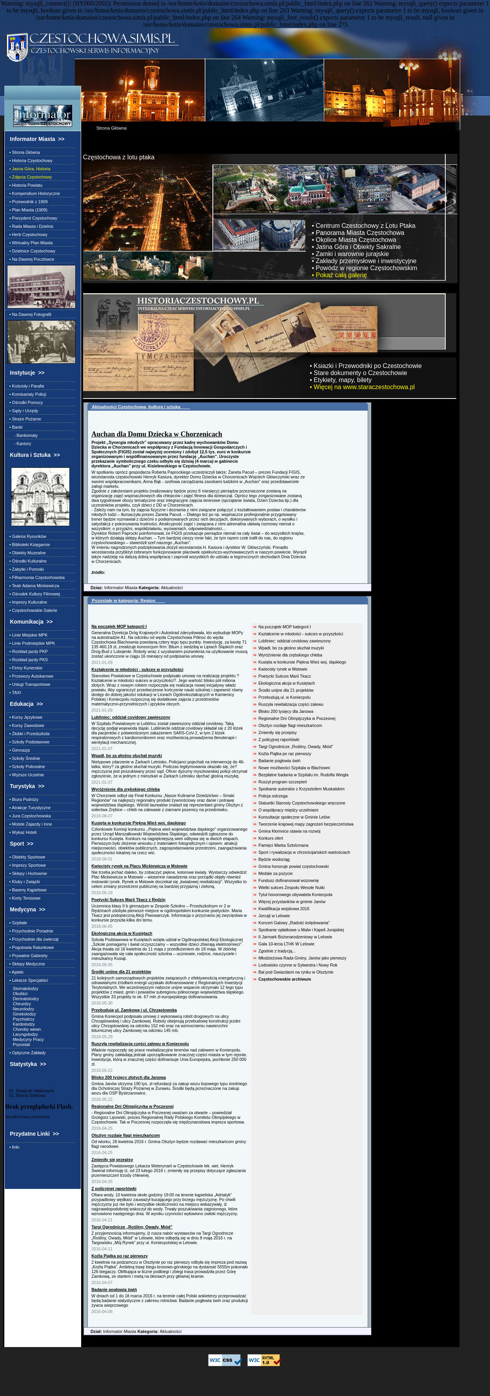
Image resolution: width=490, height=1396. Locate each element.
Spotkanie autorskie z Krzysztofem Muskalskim (301, 788)
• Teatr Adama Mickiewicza (33, 585)
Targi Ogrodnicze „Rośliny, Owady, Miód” (295, 746)
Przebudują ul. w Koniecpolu (284, 697)
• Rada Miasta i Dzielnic (30, 226)
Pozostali (18, 1044)
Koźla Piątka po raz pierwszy (284, 753)
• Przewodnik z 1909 (27, 201)
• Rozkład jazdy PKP (27, 651)
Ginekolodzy (21, 1014)
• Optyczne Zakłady (26, 1052)
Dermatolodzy (23, 998)
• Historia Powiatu (24, 185)
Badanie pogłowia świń (279, 760)
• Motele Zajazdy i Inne (29, 824)
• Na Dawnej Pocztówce (30, 259)
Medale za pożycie (275, 873)
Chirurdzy (19, 1003)
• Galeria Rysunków (26, 536)
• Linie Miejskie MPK (27, 635)
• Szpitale (17, 922)
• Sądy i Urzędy (22, 410)
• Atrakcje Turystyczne (29, 807)
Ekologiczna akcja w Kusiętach (286, 683)
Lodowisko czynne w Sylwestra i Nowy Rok (298, 965)
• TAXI (14, 692)
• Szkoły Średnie (23, 758)
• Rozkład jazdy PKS (27, 659)
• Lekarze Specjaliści (27, 980)
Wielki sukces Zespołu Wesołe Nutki (291, 887)
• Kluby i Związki (23, 881)
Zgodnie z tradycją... (277, 951)
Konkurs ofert (270, 838)
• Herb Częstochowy (27, 234)
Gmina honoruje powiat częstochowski (293, 866)
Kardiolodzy (21, 1024)
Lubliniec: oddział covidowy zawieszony (294, 640)
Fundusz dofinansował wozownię (288, 880)
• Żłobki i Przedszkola (28, 733)
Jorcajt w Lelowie (274, 915)
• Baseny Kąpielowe (27, 889)
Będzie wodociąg (274, 859)
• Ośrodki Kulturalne (27, 561)
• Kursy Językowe (24, 717)
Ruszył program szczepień (282, 781)
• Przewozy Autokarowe (30, 676)
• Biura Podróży (22, 799)
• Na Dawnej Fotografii (29, 314)
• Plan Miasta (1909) (27, 209)
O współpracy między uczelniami (288, 810)
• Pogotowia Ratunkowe (30, 947)
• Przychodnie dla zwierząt (33, 939)
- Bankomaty (22, 435)
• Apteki (15, 972)
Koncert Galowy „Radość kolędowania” (294, 922)
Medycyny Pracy (25, 1039)
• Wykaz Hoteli (21, 832)
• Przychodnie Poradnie (30, 931)
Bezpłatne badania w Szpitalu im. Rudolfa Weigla (303, 774)
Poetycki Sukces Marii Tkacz (284, 676)
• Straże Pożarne (24, 419)
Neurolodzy (20, 1008)
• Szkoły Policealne (26, 766)
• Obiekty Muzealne (26, 552)
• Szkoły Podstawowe (28, 741)
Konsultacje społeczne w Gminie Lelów (294, 817)
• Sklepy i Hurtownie (27, 873)
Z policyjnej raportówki (278, 739)
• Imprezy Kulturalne (27, 602)
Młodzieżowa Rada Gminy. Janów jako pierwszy (302, 958)
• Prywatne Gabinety (27, 955)
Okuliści (17, 993)
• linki (13, 1147)
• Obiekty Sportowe (26, 857)
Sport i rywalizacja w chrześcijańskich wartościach (304, 852)
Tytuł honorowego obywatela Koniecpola (295, 894)
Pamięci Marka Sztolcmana (283, 845)
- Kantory (19, 443)
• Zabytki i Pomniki (25, 569)
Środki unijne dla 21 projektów (286, 690)
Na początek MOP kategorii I (284, 626)
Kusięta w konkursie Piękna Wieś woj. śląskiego (302, 662)
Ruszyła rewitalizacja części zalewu (290, 704)
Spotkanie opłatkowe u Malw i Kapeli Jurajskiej (301, 929)
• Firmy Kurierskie (24, 668)
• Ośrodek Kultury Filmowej (33, 594)
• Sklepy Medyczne (26, 963)
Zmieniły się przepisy (277, 732)
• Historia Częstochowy (30, 160)
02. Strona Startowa (25, 1095)
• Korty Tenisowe (23, 898)
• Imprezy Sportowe (26, 865)
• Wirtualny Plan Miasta (30, 242)
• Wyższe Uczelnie (25, 774)
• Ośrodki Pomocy (25, 402)
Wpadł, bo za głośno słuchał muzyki (291, 648)
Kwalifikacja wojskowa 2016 (283, 908)
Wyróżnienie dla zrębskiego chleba (290, 655)
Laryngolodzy (22, 1034)
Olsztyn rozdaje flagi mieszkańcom (290, 725)
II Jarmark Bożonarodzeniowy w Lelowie (295, 936)
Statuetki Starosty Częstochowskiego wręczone (301, 803)
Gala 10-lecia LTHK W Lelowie (286, 943)
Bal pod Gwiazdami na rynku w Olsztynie (295, 972)
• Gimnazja (18, 750)
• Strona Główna (23, 152)
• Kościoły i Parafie (25, 386)
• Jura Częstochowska (29, 815)
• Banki (15, 427)
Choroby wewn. (24, 1029)
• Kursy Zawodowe (25, 725)
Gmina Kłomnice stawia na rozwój (289, 831)
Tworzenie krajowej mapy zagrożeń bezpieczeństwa (306, 824)
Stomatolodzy (22, 988)
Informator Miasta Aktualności (133, 587)
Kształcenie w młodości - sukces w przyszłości (300, 633)
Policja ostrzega (272, 796)
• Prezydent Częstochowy (32, 218)
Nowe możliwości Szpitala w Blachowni (294, 767)
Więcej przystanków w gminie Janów (291, 901)
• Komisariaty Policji (26, 394)
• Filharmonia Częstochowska (36, 577)
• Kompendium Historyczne (33, 193)
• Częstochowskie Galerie (32, 610)
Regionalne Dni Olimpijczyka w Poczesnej (296, 718)
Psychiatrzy (20, 1019)
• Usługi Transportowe (29, 684)
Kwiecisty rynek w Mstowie (282, 669)
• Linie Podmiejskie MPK (31, 643)
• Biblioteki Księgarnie (28, 544)
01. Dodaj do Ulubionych (29, 1090)
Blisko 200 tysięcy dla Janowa (285, 711)
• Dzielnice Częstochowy (31, 251)
